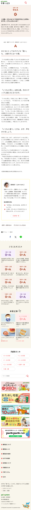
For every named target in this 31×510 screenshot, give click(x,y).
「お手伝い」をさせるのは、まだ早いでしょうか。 (16, 206)
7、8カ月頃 (6, 360)
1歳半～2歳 (21, 364)
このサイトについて (6, 488)
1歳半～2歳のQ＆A (6, 225)
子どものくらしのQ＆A (20, 225)
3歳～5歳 (6, 369)
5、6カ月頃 (21, 356)
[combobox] (15, 376)
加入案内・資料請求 (5, 497)
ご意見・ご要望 (5, 490)
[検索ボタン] (27, 376)
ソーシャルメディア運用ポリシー (8, 503)
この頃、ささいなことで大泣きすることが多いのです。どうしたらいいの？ (16, 210)
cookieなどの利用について (7, 501)
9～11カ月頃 (21, 360)
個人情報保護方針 (5, 499)
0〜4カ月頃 (6, 356)
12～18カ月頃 (7, 364)
